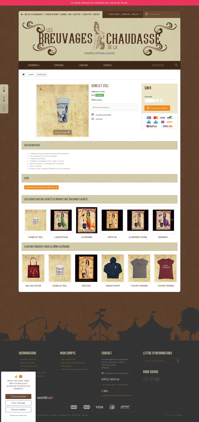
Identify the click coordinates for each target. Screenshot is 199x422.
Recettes (77, 14)
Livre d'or (87, 14)
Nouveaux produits (28, 359)
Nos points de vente (28, 366)
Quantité (148, 97)
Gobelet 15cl (35, 237)
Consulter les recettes (103, 115)
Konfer (179, 415)
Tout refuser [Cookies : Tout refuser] (18, 403)
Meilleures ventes (27, 363)
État (93, 95)
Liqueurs (83, 65)
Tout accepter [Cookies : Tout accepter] (18, 396)
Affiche (112, 237)
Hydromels (33, 65)
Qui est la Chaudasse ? (34, 14)
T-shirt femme (165, 286)
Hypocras (59, 65)
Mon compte (68, 353)
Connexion (125, 14)
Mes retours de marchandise (73, 363)
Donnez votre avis (102, 107)
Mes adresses (66, 366)
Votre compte (114, 14)
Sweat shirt (113, 286)
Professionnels (64, 415)
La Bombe (86, 237)
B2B (70, 14)
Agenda (64, 14)
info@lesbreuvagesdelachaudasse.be (117, 395)
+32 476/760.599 (108, 385)
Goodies (108, 65)
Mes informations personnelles (74, 369)
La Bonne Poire (138, 237)
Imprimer (99, 119)
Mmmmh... (163, 237)
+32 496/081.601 (122, 385)
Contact (96, 14)
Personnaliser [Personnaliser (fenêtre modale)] (18, 409)
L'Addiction (61, 237)
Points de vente (52, 14)
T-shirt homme (139, 286)
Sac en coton (33, 286)
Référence (95, 92)
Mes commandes (68, 359)
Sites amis (76, 415)
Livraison (24, 369)
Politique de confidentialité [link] (18, 415)
